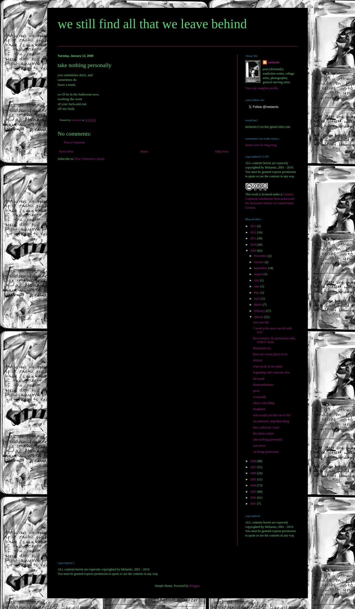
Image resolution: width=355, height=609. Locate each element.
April (257, 298)
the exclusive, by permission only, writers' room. (274, 340)
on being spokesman (266, 452)
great (256, 391)
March (258, 304)
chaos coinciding (263, 403)
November (261, 256)
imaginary (259, 409)
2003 (253, 491)
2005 (253, 479)
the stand (258, 379)
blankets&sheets (263, 385)
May (257, 292)
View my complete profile (261, 88)
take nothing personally (268, 439)
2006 (253, 473)
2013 (253, 226)
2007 (253, 467)
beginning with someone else (271, 372)
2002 (253, 497)
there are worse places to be (270, 354)
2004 (253, 485)
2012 (253, 232)
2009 (253, 250)
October (259, 262)
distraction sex (262, 348)
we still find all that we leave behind (152, 23)
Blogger (194, 586)
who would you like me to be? (272, 415)
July (257, 280)
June (257, 286)
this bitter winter (263, 433)
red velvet (259, 446)
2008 (253, 461)
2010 (253, 244)
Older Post (221, 151)
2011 (253, 238)
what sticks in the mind (267, 366)
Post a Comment (74, 142)
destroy (257, 360)
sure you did (260, 322)
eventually (259, 397)
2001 (253, 503)
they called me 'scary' (266, 427)
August (259, 274)
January (259, 317)
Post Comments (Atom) (90, 159)
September (261, 268)
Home (144, 151)
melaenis (274, 62)
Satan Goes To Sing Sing (261, 145)
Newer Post (66, 151)
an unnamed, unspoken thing (271, 421)
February (260, 311)
